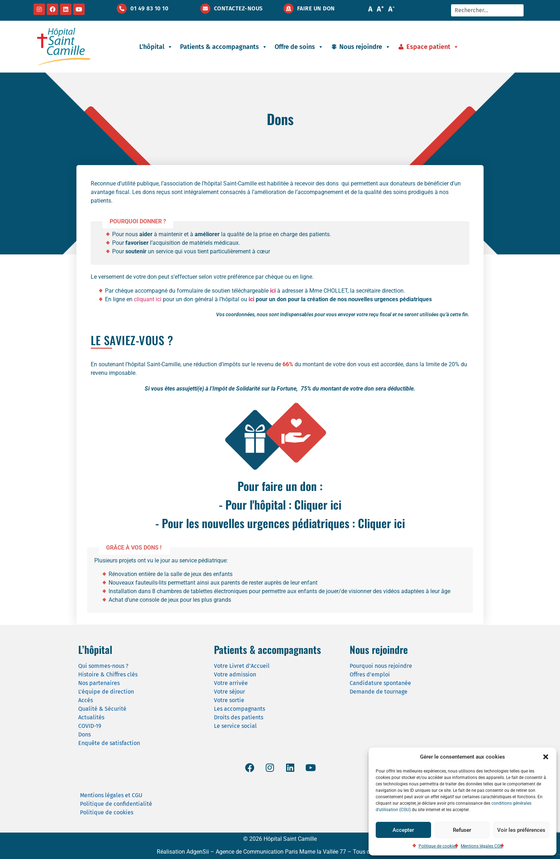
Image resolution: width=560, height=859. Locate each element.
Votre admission (235, 674)
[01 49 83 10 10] (122, 9)
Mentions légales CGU (482, 846)
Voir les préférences (521, 830)
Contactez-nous (238, 8)
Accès (85, 700)
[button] (545, 756)
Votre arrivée (231, 683)
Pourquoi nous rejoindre (381, 665)
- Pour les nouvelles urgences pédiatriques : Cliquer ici (280, 523)
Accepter (403, 830)
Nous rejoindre (365, 47)
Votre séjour (229, 691)
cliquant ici (147, 299)
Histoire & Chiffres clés (108, 674)
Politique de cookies (438, 846)
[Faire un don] (289, 9)
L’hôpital (156, 47)
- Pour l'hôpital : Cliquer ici (280, 504)
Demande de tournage (379, 691)
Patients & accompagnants (224, 47)
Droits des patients (238, 717)
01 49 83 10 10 (149, 8)
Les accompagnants (239, 708)
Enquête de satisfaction (109, 743)
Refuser (462, 830)
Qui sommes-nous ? (103, 665)
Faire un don (316, 8)
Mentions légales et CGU (111, 795)
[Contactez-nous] (205, 9)
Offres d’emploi (370, 674)
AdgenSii (197, 851)
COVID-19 (89, 726)
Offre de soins (299, 47)
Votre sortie (229, 700)
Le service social (235, 726)
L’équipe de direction (106, 691)
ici (251, 299)
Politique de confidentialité (116, 803)
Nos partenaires (99, 683)
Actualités (91, 717)
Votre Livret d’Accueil (242, 665)
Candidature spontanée (380, 683)
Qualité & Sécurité (102, 708)
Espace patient (432, 47)
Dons (84, 734)
